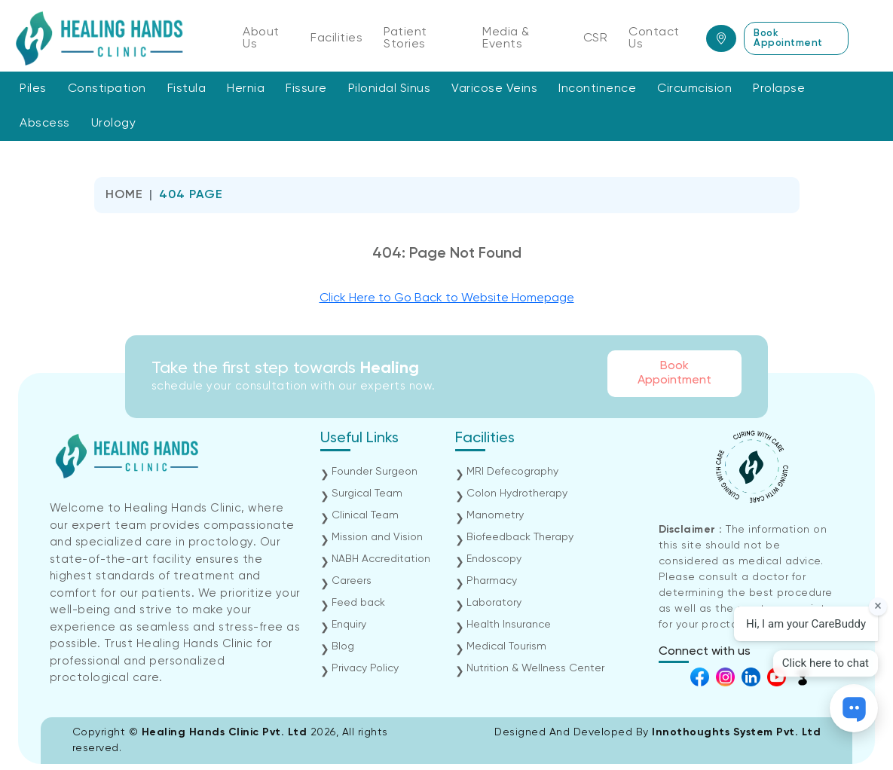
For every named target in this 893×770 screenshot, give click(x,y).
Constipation (107, 89)
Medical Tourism (506, 646)
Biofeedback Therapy (519, 537)
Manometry (495, 515)
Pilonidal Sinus (389, 89)
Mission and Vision (377, 537)
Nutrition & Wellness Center (535, 668)
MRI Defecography (512, 471)
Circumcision (694, 89)
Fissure (306, 89)
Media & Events (506, 38)
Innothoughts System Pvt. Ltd (736, 732)
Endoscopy (493, 559)
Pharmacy (491, 581)
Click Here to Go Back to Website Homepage (447, 298)
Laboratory (493, 602)
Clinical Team (365, 515)
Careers (352, 581)
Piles (33, 89)
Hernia (246, 89)
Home (124, 195)
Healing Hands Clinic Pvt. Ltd (226, 732)
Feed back (358, 602)
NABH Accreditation (381, 559)
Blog (343, 646)
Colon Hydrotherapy (516, 493)
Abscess (45, 124)
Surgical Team (367, 493)
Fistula (186, 89)
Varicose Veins (494, 89)
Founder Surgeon (374, 471)
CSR (595, 38)
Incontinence (597, 89)
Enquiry (349, 624)
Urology (113, 124)
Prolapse (779, 89)
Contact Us (654, 38)
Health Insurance (508, 624)
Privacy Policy (365, 668)
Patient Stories (405, 38)
